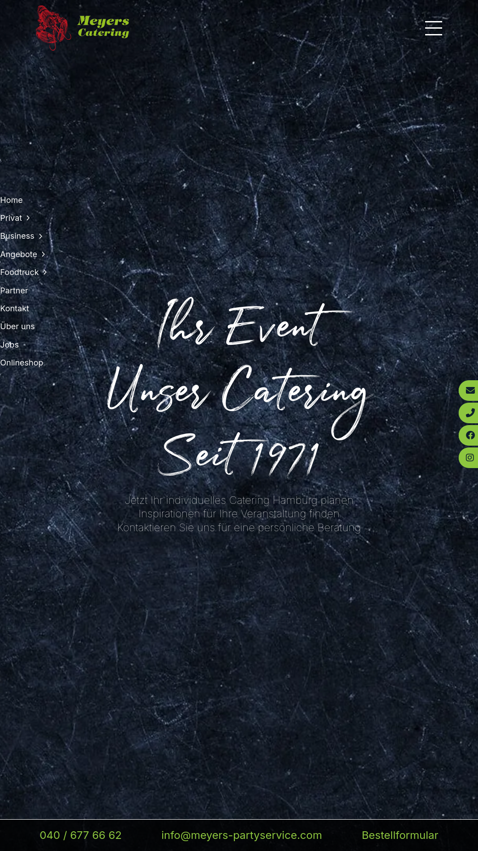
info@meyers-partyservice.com (241, 835)
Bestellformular (400, 835)
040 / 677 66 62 (80, 835)
